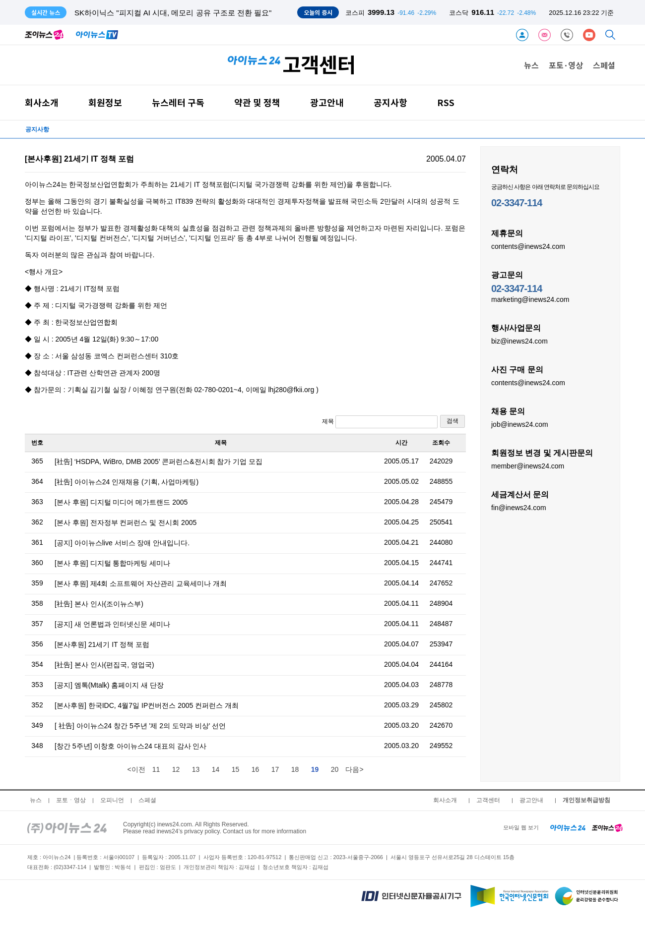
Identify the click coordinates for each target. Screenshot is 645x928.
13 (196, 769)
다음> (354, 769)
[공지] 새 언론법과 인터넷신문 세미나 (112, 624)
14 (216, 769)
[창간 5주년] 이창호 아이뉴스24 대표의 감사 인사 (130, 746)
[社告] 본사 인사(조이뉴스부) (99, 604)
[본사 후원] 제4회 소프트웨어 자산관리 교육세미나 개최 (141, 583)
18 (295, 769)
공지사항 (390, 102)
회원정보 (105, 102)
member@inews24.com (527, 465)
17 (275, 769)
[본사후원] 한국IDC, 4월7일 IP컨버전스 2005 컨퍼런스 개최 (147, 705)
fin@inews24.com (518, 507)
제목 (380, 421)
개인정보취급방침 (586, 800)
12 (176, 769)
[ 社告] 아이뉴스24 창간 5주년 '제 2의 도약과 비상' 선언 (140, 726)
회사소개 (42, 102)
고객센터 (488, 800)
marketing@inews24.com (530, 299)
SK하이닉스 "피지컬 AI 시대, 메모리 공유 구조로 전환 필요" (172, 12)
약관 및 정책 (257, 102)
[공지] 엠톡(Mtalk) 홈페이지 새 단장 (109, 685)
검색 (452, 420)
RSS (445, 102)
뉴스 (531, 65)
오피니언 (112, 800)
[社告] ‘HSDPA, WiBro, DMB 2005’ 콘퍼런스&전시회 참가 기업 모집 (158, 461)
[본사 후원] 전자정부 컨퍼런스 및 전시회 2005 (125, 522)
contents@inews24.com (528, 246)
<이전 (136, 769)
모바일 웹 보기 (521, 827)
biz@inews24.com (519, 341)
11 (156, 769)
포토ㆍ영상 (71, 800)
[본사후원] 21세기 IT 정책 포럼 (102, 644)
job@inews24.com (519, 424)
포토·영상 (566, 65)
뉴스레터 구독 (178, 102)
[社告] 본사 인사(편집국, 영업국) (104, 665)
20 (335, 769)
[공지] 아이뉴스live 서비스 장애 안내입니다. (122, 543)
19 (315, 769)
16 (255, 769)
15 (236, 769)
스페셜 (604, 65)
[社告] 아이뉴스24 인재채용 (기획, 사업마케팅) (126, 482)
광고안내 (327, 102)
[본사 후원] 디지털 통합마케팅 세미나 (112, 563)
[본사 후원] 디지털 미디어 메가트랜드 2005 (121, 502)
